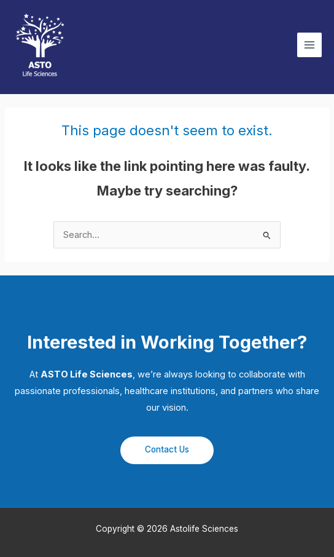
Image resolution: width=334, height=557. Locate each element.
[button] (167, 450)
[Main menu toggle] (309, 45)
